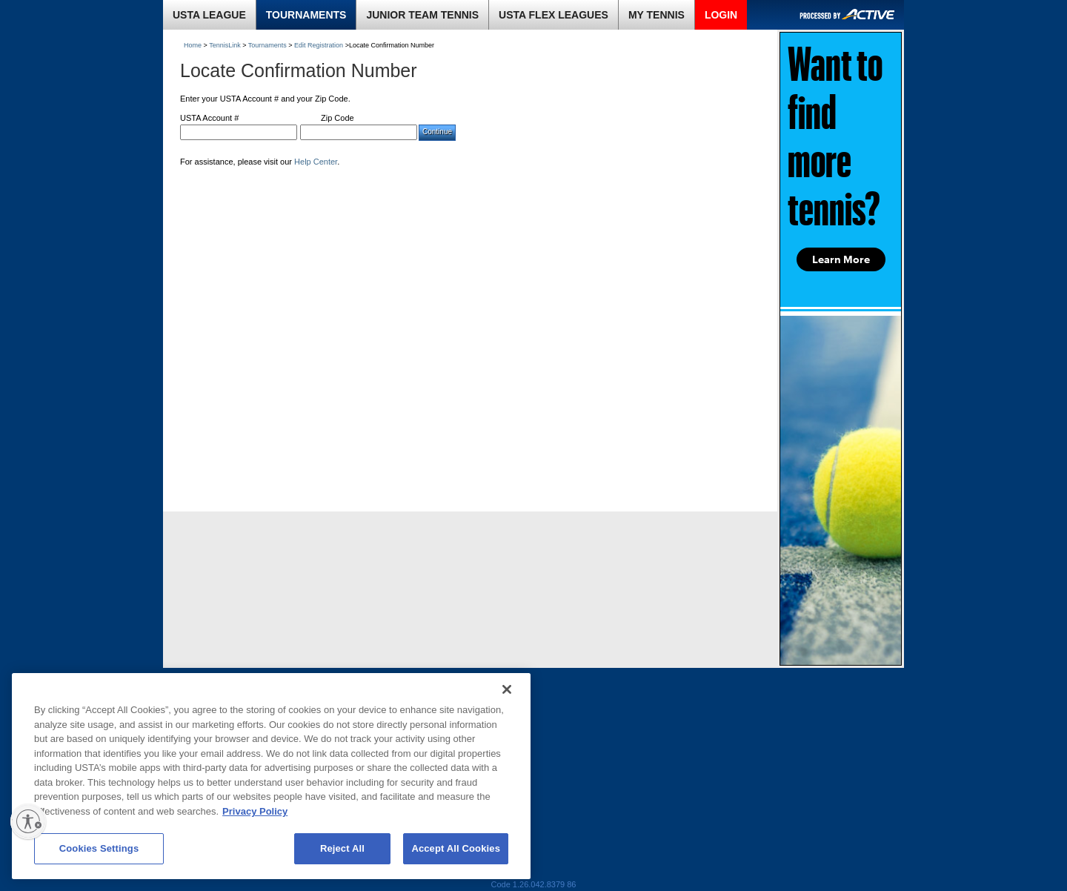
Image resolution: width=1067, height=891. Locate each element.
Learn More (841, 259)
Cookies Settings (99, 848)
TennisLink (225, 45)
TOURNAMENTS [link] (306, 15)
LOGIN (721, 15)
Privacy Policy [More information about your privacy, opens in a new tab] (254, 811)
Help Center (315, 161)
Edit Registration (318, 45)
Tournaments (267, 45)
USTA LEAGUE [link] (209, 15)
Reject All (342, 848)
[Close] (507, 689)
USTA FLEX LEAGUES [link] (553, 15)
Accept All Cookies (455, 848)
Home (193, 45)
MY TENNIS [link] (656, 15)
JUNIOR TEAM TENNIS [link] (422, 15)
